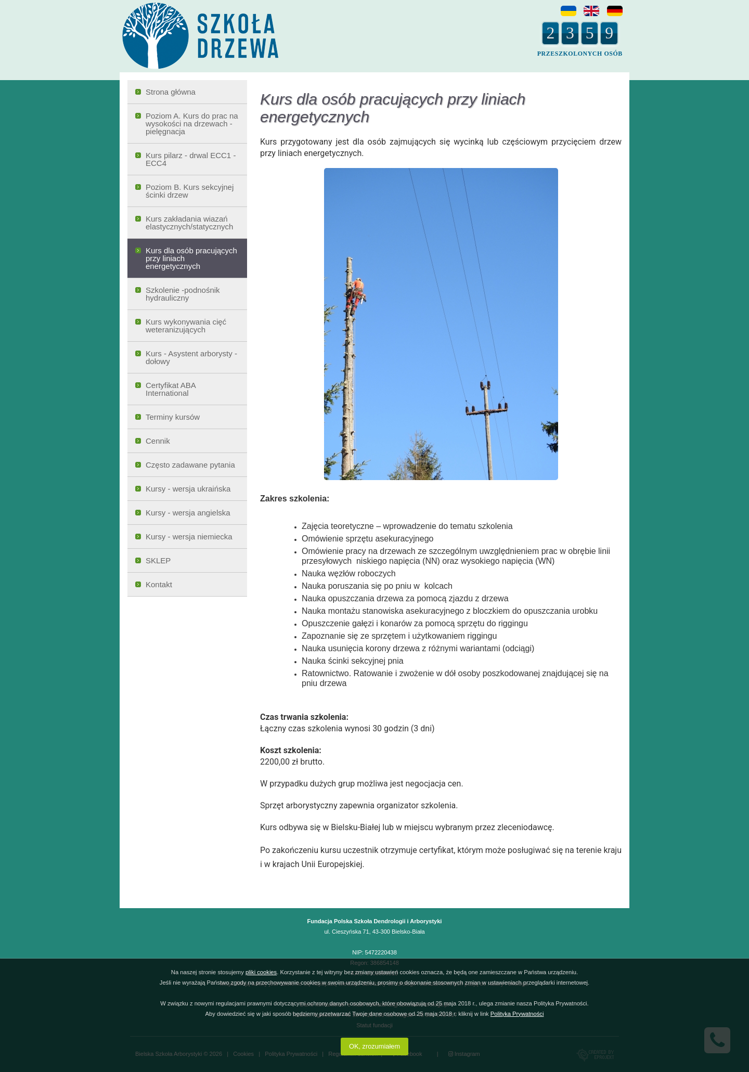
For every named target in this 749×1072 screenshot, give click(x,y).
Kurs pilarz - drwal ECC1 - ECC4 (191, 159)
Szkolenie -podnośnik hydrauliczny (183, 294)
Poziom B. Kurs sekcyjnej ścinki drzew (190, 191)
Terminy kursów (173, 416)
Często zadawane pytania (190, 464)
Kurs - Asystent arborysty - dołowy (191, 357)
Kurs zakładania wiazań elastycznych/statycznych (189, 222)
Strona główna (171, 91)
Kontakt (159, 584)
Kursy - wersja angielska (188, 512)
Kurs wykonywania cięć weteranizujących (186, 325)
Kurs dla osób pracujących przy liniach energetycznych (191, 258)
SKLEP (158, 560)
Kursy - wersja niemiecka (189, 536)
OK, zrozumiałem (374, 1046)
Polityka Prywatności (517, 1014)
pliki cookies (261, 972)
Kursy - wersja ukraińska (188, 488)
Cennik (158, 440)
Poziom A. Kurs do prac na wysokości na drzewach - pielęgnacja (192, 123)
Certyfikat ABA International (171, 389)
